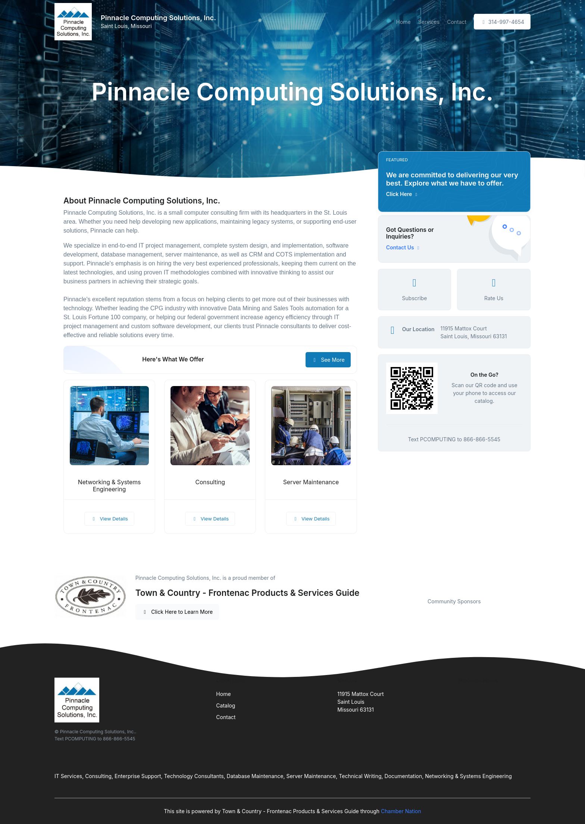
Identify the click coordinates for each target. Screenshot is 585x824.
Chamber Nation (401, 811)
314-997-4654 (502, 22)
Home (403, 22)
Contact (456, 22)
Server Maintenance (311, 482)
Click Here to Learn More (177, 612)
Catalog (225, 705)
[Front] (74, 21)
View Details (109, 519)
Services (428, 22)
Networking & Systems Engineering (109, 486)
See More (328, 360)
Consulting (210, 482)
